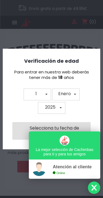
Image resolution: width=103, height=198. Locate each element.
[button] (37, 94)
